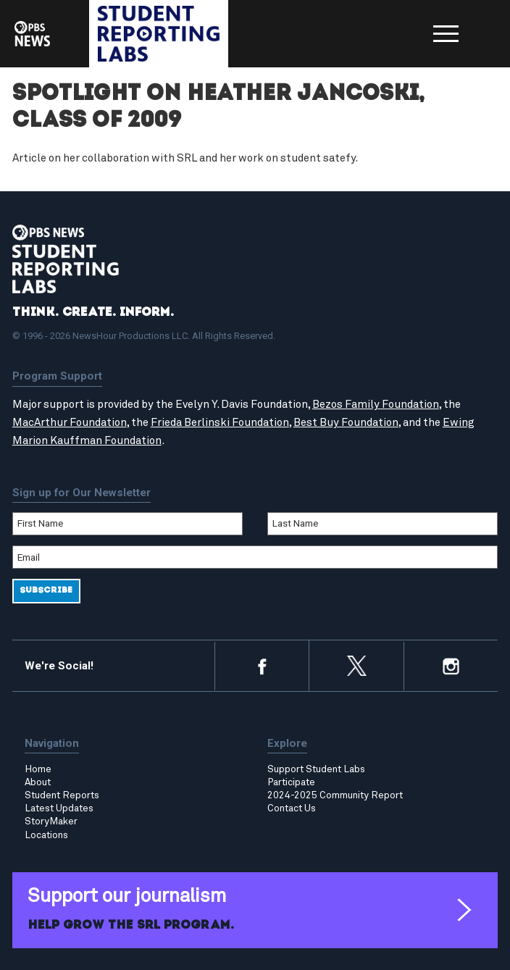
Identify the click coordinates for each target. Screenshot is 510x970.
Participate (291, 782)
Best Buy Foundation (345, 422)
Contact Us (291, 808)
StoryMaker (51, 821)
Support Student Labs (316, 769)
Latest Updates (59, 808)
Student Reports (62, 795)
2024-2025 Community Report (335, 795)
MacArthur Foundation (69, 422)
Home (38, 769)
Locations (46, 835)
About (38, 782)
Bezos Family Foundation (375, 404)
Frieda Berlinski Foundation (220, 422)
